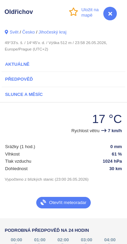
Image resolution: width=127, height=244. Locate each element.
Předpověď (19, 79)
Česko (28, 32)
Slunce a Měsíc (24, 94)
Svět (13, 32)
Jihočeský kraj (52, 32)
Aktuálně (17, 64)
